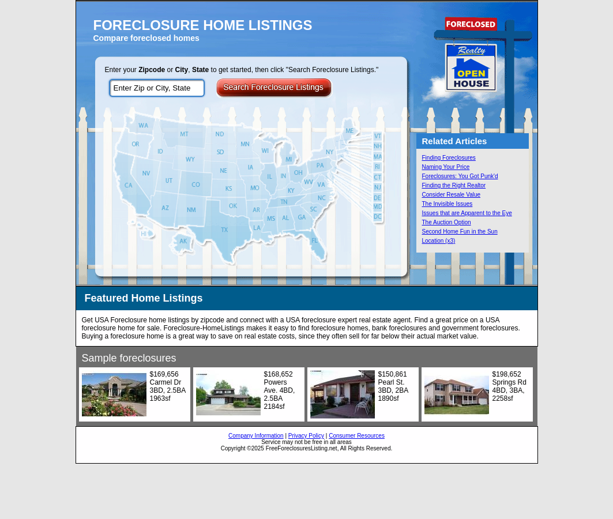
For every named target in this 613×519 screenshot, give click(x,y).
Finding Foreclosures (449, 158)
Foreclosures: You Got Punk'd (460, 176)
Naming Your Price (446, 167)
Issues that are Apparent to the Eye (467, 213)
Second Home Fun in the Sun (460, 231)
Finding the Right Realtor (454, 185)
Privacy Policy (306, 435)
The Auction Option (446, 222)
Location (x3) (439, 241)
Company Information (256, 435)
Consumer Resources (357, 435)
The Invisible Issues (447, 204)
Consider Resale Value (451, 194)
